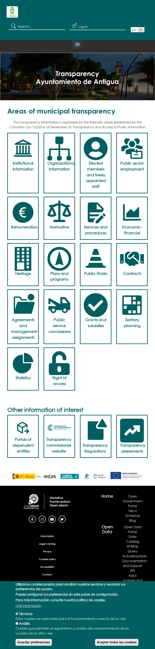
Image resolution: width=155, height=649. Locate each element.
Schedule (132, 515)
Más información (28, 607)
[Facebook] (32, 519)
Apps (133, 575)
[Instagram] (42, 519)
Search (13, 25)
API (132, 570)
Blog (132, 520)
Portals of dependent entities (23, 445)
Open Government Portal (132, 501)
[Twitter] (62, 519)
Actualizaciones (134, 556)
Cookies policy (47, 559)
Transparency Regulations (95, 448)
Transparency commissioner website (58, 445)
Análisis (24, 624)
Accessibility (47, 567)
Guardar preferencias (33, 643)
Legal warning (47, 544)
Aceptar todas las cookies (117, 643)
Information (47, 536)
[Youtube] (52, 519)
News (132, 511)
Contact (47, 574)
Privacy (47, 551)
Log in (83, 26)
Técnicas (25, 615)
